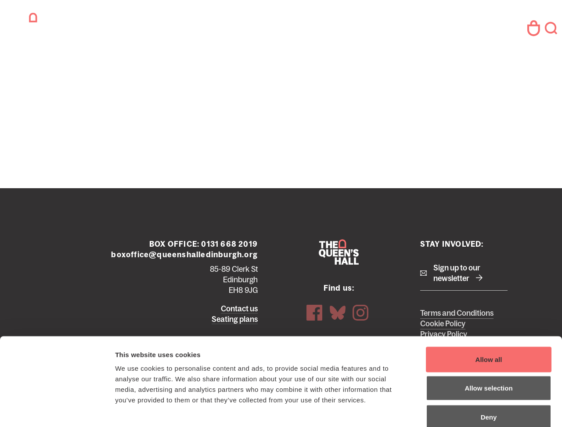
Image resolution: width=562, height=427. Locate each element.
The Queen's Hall (66, 28)
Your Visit (214, 30)
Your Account (520, 28)
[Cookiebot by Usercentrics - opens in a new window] (56, 409)
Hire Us (403, 30)
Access (363, 30)
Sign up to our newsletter (456, 259)
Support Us (266, 30)
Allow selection (488, 340)
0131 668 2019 (229, 230)
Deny (489, 369)
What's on (165, 30)
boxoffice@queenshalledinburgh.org (184, 240)
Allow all (489, 311)
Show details (460, 409)
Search (548, 28)
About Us (318, 30)
